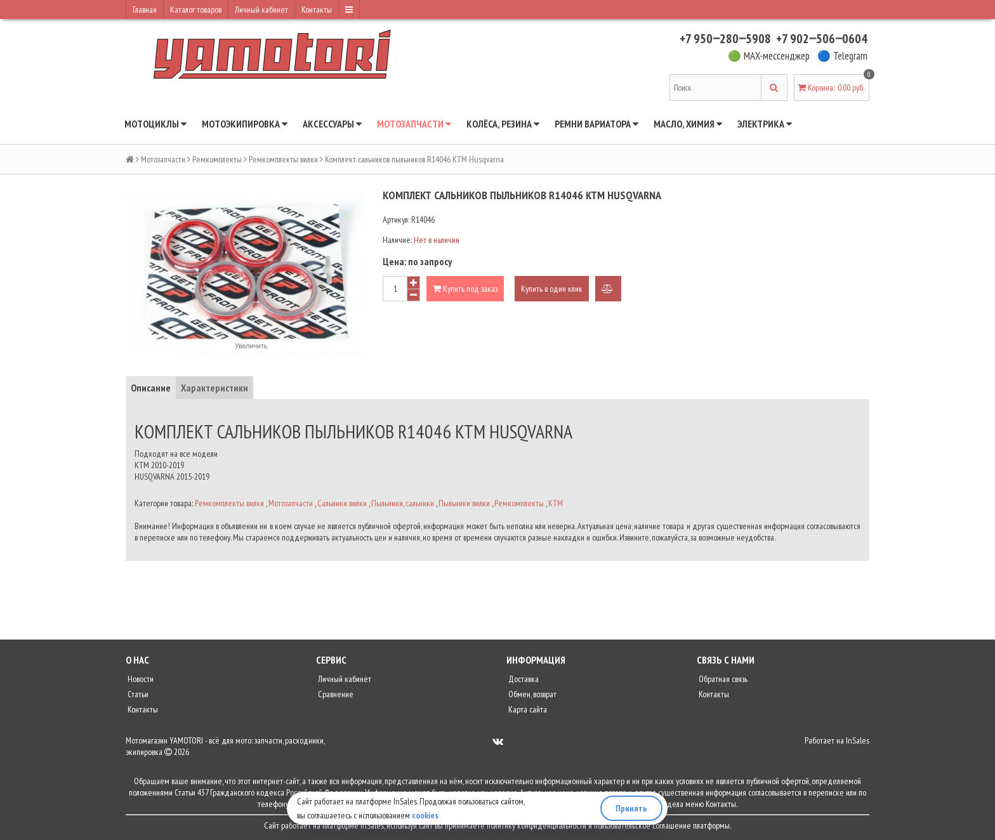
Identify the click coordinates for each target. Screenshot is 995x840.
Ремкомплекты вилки (283, 159)
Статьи (137, 694)
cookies (425, 815)
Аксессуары (332, 123)
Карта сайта (526, 709)
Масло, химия (688, 123)
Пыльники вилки (464, 503)
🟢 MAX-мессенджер (769, 56)
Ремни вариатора (596, 123)
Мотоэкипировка (244, 123)
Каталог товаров (195, 9)
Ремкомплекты (217, 159)
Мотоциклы (155, 123)
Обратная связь (722, 679)
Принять (631, 808)
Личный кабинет (261, 9)
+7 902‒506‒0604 (821, 38)
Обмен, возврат (531, 694)
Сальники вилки (342, 503)
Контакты (316, 9)
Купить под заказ (465, 288)
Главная (145, 9)
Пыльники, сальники (402, 503)
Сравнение (334, 694)
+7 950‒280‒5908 (725, 38)
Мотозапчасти (414, 123)
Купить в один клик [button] (552, 288)
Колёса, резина (502, 123)
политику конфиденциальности (536, 825)
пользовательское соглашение (642, 825)
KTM (555, 503)
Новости (140, 679)
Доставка (522, 679)
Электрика (764, 123)
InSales (857, 740)
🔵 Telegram (842, 56)
